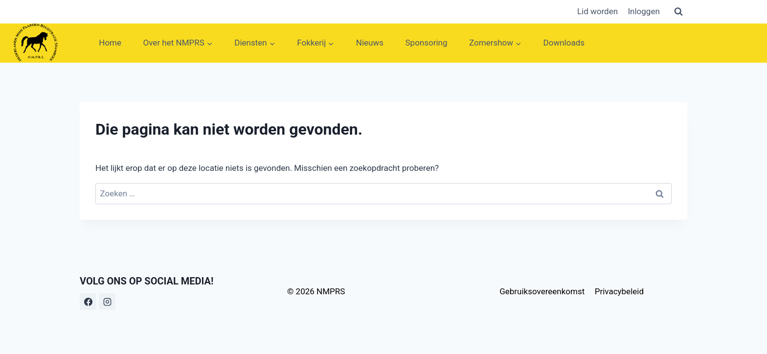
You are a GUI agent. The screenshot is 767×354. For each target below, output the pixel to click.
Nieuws (370, 42)
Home (110, 42)
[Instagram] (107, 301)
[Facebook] (88, 301)
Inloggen (643, 11)
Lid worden (597, 11)
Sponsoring (427, 42)
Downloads (564, 42)
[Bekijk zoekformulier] (678, 12)
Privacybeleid (619, 291)
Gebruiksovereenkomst (542, 291)
